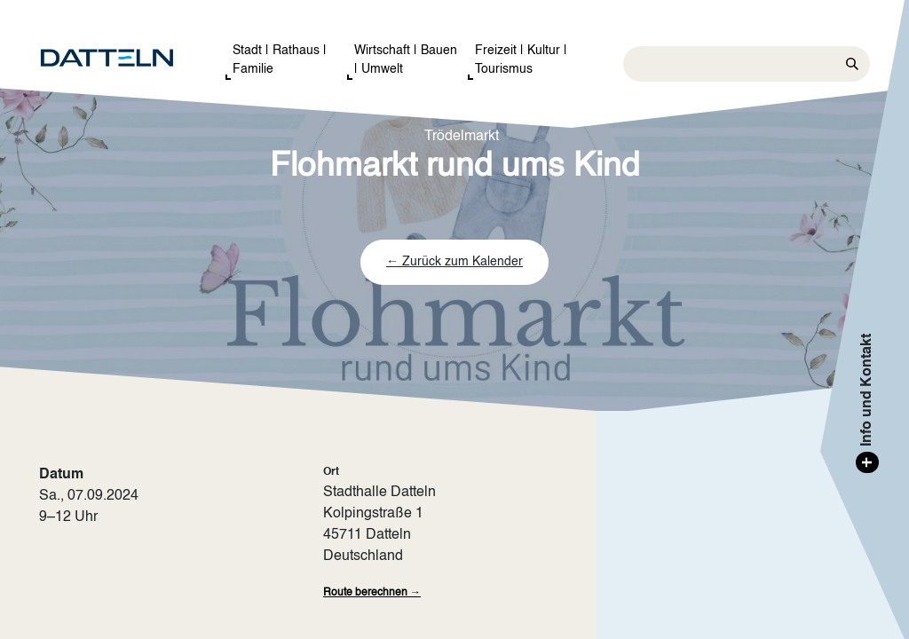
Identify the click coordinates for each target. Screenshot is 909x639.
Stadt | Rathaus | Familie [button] (280, 59)
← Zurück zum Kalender (454, 262)
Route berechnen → (372, 593)
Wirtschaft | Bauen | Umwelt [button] (405, 59)
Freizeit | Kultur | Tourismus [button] (521, 59)
